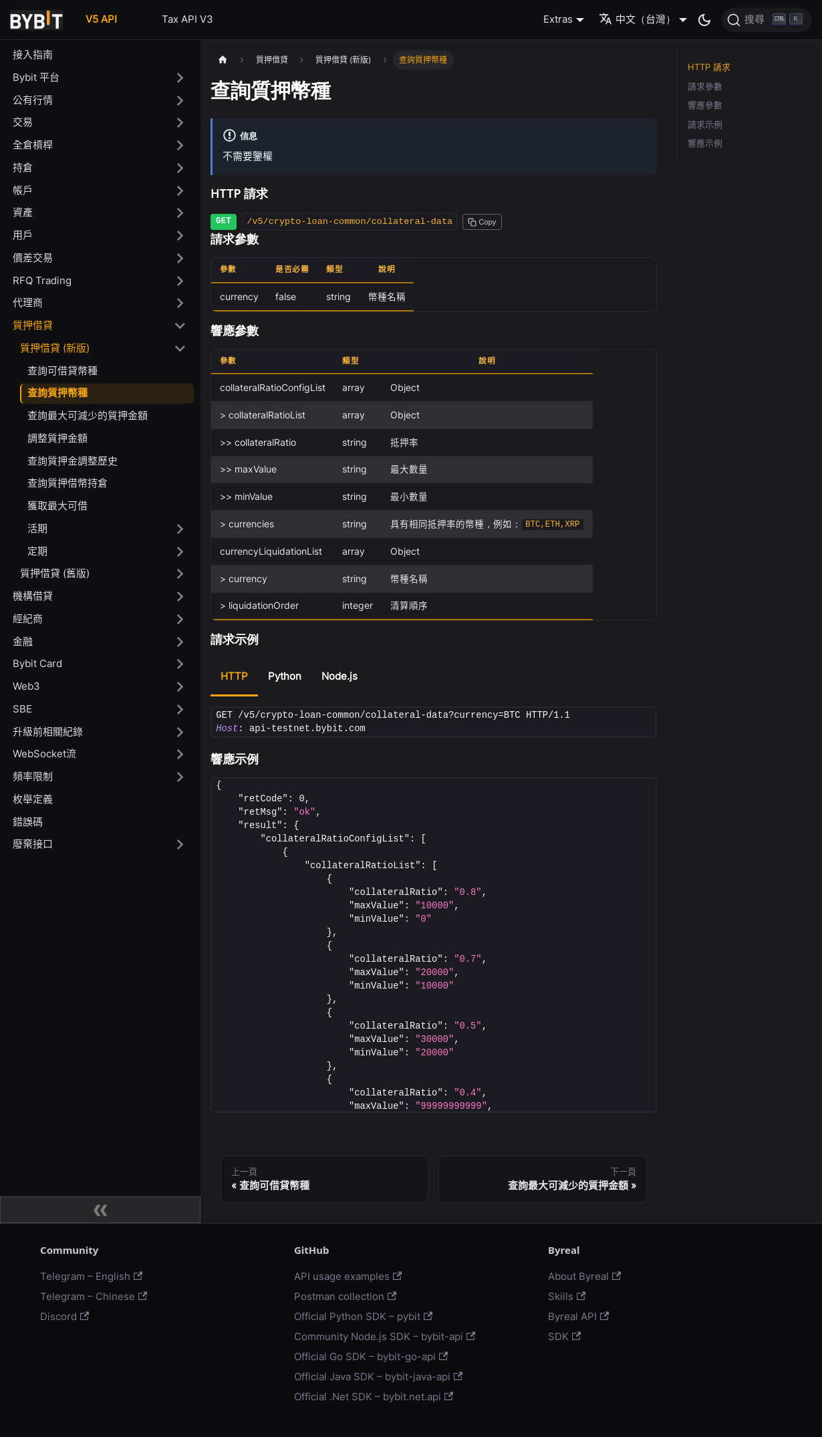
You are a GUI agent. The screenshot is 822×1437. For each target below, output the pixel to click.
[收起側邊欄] (100, 1209)
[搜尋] (767, 20)
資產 (23, 212)
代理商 (28, 302)
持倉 (23, 167)
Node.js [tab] (339, 676)
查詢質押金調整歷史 (72, 460)
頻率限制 (33, 776)
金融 (23, 641)
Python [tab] (284, 676)
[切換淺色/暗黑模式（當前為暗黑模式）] (704, 20)
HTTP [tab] (234, 676)
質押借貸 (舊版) (55, 573)
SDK (564, 1336)
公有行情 (33, 100)
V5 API (101, 19)
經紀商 (28, 618)
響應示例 (705, 143)
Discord (64, 1316)
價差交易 (33, 257)
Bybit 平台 (36, 77)
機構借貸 (33, 596)
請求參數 (705, 87)
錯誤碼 (28, 821)
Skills (566, 1296)
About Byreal (584, 1276)
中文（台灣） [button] (637, 19)
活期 (37, 528)
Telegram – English (91, 1276)
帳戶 (23, 190)
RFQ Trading (42, 280)
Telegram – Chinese (93, 1296)
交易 (23, 122)
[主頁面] (223, 60)
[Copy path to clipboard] (481, 222)
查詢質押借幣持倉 (67, 483)
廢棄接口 (33, 843)
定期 (37, 551)
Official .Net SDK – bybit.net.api (373, 1396)
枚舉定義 (33, 799)
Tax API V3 (187, 19)
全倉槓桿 (33, 144)
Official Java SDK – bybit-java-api (378, 1376)
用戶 (23, 235)
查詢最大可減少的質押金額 (87, 415)
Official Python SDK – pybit (363, 1316)
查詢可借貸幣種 (62, 370)
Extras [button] (558, 19)
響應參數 (705, 105)
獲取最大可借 (57, 505)
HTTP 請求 (709, 67)
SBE (22, 708)
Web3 (26, 686)
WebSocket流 (44, 753)
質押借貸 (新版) (55, 348)
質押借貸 (33, 325)
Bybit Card (37, 663)
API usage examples (348, 1276)
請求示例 (705, 125)
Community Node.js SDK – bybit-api (384, 1336)
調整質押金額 (57, 438)
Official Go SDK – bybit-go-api (371, 1356)
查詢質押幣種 (57, 392)
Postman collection (345, 1296)
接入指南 (33, 54)
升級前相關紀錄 (48, 731)
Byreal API (578, 1316)
